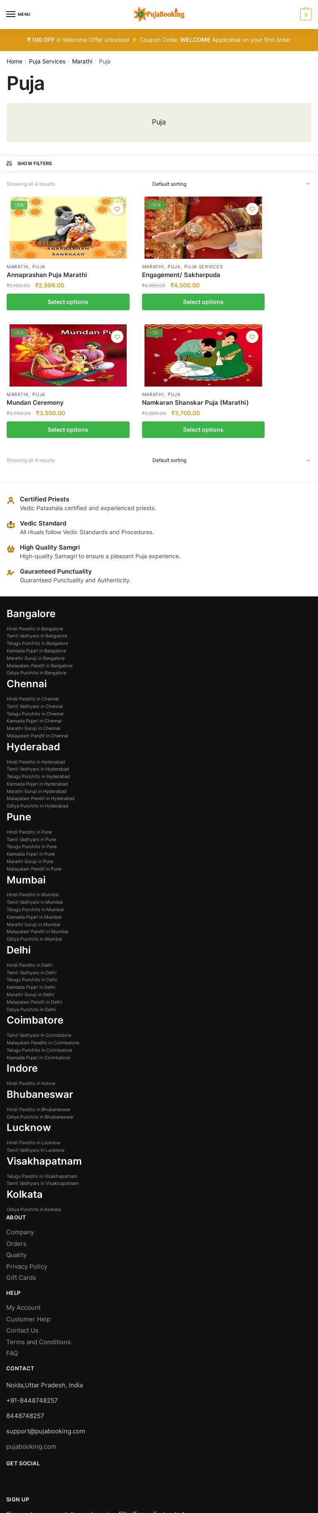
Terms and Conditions (38, 1229)
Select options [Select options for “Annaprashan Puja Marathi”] (40, 316)
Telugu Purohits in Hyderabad (38, 664)
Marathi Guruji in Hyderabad (37, 679)
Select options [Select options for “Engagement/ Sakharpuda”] (119, 316)
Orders (16, 1131)
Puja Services (47, 61)
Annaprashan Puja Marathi (34, 279)
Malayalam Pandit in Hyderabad (41, 686)
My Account (23, 1195)
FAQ (12, 1241)
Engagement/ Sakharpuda (106, 286)
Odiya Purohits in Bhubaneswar (40, 1004)
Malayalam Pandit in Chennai (37, 624)
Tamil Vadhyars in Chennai (35, 594)
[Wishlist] (61, 209)
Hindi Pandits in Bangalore (35, 516)
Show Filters (28, 163)
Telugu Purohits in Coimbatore (39, 938)
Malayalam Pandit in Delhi (34, 890)
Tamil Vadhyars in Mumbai (35, 790)
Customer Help (29, 1207)
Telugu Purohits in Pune (32, 734)
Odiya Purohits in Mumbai (34, 827)
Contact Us (22, 1218)
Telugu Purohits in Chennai (35, 601)
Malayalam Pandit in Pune (34, 756)
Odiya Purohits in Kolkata (34, 1097)
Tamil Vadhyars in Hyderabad (38, 657)
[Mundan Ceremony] (198, 228)
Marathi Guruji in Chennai (33, 616)
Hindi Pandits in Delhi (30, 853)
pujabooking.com (31, 1334)
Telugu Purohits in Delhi (32, 868)
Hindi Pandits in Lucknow (33, 1031)
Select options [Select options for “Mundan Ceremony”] (198, 316)
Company (20, 1120)
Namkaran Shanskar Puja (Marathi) (275, 279)
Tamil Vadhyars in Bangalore (37, 524)
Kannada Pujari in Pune (31, 742)
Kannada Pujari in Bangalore (36, 539)
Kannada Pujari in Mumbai (34, 805)
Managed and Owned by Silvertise (56, 1473)
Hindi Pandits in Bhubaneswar (38, 997)
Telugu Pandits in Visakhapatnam (42, 1064)
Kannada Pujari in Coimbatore (38, 945)
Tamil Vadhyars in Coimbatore (39, 923)
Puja (39, 267)
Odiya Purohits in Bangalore (36, 561)
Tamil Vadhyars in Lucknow (36, 1038)
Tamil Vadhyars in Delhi (32, 860)
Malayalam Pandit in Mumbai (37, 819)
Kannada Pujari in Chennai (34, 609)
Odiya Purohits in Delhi (31, 897)
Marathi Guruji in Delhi (30, 882)
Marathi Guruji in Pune (30, 749)
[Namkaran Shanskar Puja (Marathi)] (278, 228)
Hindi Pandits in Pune (29, 719)
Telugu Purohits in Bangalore (37, 531)
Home (14, 61)
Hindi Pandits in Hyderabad (36, 649)
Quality (16, 1143)
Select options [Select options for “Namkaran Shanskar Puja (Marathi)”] (278, 316)
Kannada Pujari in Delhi (31, 875)
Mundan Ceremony (193, 275)
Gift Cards (21, 1166)
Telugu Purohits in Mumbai (35, 797)
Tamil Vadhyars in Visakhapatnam (43, 1071)
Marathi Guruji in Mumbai (33, 812)
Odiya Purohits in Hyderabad (37, 694)
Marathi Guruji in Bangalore (36, 546)
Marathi (82, 61)
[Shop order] (232, 184)
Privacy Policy (26, 1154)
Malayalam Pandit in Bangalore (39, 553)
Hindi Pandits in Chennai (33, 587)
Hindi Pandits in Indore (31, 971)
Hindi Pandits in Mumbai (33, 783)
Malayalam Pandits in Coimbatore (43, 931)
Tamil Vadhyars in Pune (31, 727)
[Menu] (18, 14)
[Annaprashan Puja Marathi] (40, 228)
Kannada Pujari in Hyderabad (37, 672)
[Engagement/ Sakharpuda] (119, 228)
